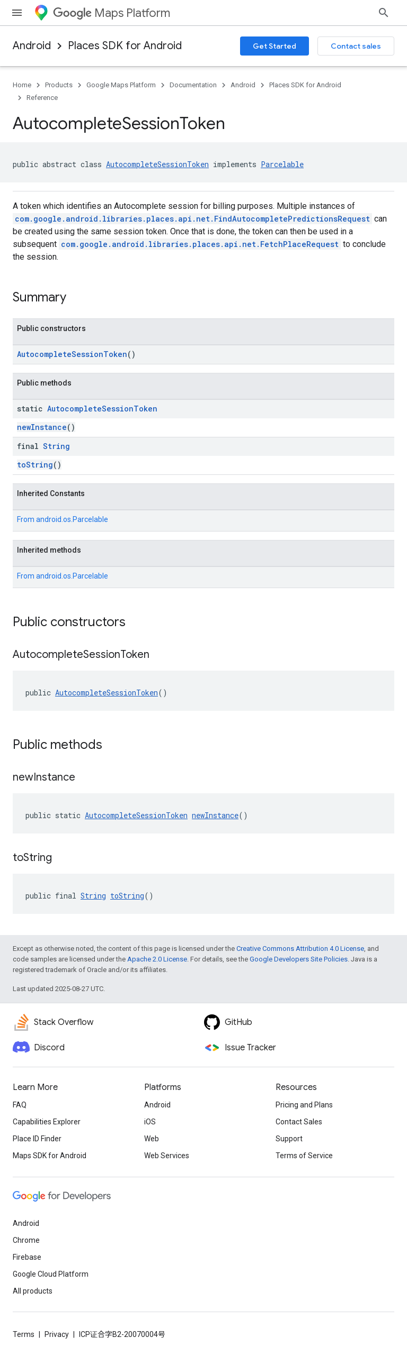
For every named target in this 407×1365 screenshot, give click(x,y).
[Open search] (383, 12)
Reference (42, 98)
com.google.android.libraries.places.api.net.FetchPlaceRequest (200, 244)
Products (59, 85)
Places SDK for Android (125, 45)
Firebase (27, 1257)
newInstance (42, 427)
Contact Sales (299, 1121)
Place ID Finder (37, 1138)
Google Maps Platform (121, 85)
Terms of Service (304, 1155)
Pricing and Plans (304, 1105)
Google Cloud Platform (51, 1274)
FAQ (19, 1105)
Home (22, 85)
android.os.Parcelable (72, 519)
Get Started (274, 46)
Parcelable (282, 164)
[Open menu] (17, 12)
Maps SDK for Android (49, 1155)
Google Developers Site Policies (299, 959)
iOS (150, 1121)
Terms (23, 1334)
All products (32, 1291)
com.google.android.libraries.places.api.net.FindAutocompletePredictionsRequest (192, 219)
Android (32, 45)
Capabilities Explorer (47, 1121)
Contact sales (356, 46)
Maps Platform (111, 13)
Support (289, 1138)
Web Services (166, 1155)
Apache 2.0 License (157, 959)
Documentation (193, 85)
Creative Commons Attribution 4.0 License (300, 948)
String (56, 446)
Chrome (26, 1240)
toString (35, 465)
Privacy (57, 1334)
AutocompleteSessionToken (157, 164)
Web (151, 1138)
